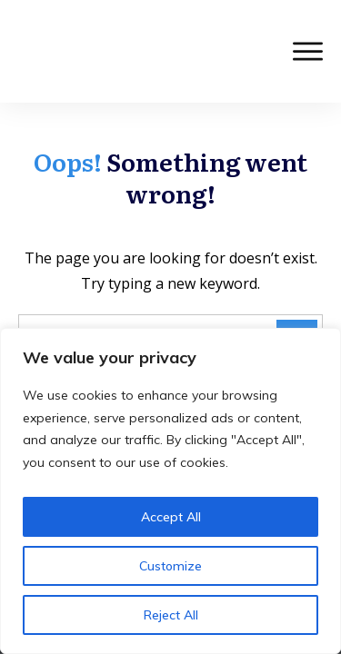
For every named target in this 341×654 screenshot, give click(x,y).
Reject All (171, 615)
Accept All (171, 517)
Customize (170, 566)
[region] (170, 491)
